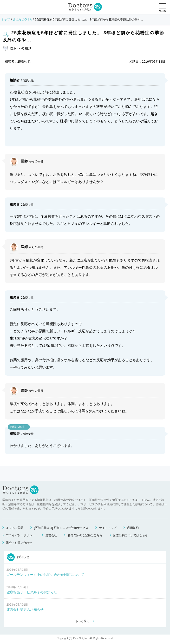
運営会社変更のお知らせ (25, 609)
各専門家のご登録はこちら (85, 535)
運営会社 (51, 535)
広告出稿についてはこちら (130, 535)
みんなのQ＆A (22, 19)
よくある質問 (14, 528)
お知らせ (18, 557)
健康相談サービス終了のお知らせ (32, 592)
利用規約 (133, 528)
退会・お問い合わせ (19, 542)
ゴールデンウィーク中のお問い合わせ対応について (45, 574)
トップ (5, 19)
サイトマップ (107, 528)
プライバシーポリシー (20, 535)
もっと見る (82, 621)
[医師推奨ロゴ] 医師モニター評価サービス (61, 528)
